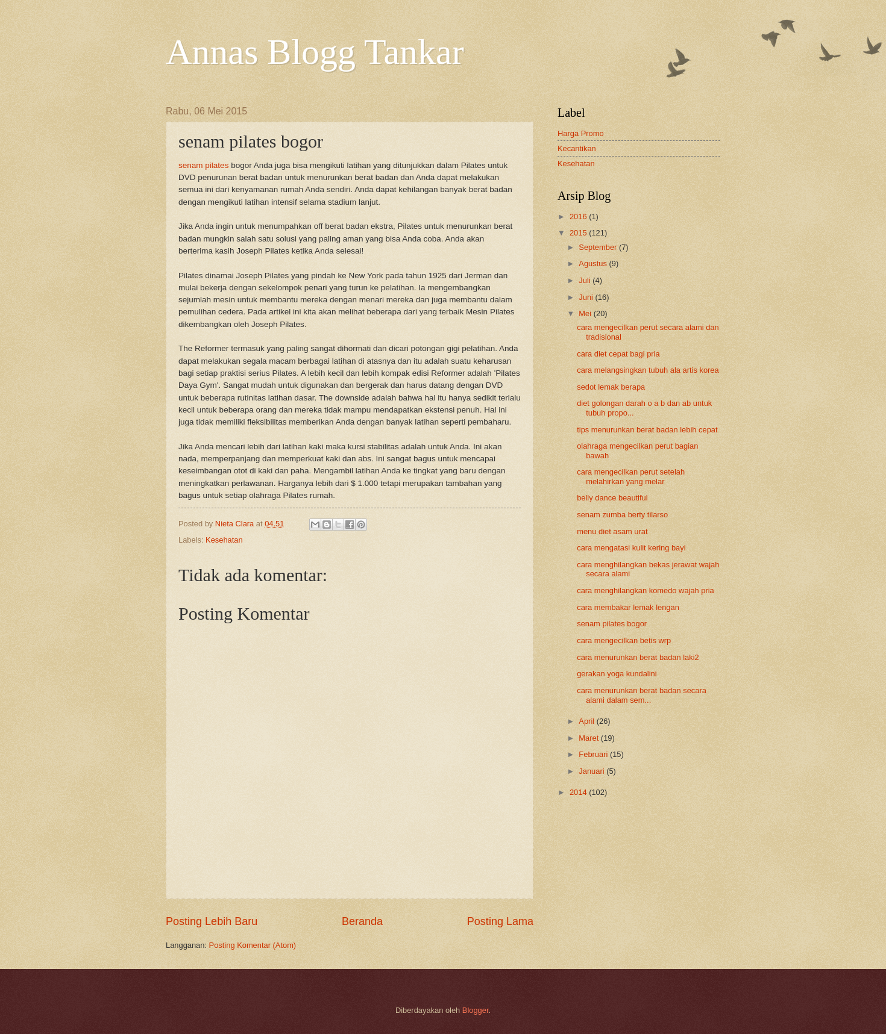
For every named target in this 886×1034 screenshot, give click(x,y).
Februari (594, 754)
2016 (579, 216)
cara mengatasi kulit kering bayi (631, 547)
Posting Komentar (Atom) (253, 945)
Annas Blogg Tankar (315, 52)
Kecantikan (577, 148)
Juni (587, 297)
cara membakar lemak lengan (628, 607)
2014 (579, 792)
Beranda (362, 921)
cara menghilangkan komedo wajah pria (645, 590)
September (599, 247)
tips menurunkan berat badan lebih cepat (647, 429)
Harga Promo (581, 133)
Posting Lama (500, 921)
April (587, 721)
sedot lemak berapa (611, 386)
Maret (590, 738)
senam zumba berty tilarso (622, 514)
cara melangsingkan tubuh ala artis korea (647, 370)
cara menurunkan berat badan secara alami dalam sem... (641, 695)
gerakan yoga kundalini (616, 673)
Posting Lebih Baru (211, 921)
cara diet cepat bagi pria (618, 353)
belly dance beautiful (612, 497)
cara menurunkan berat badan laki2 (638, 657)
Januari (592, 771)
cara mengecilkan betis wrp (624, 640)
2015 (579, 232)
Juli (585, 280)
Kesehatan (224, 539)
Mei (586, 313)
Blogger (475, 1010)
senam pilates (203, 165)
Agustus (594, 263)
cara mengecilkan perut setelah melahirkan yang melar (631, 476)
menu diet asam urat (612, 531)
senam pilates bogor (612, 623)
